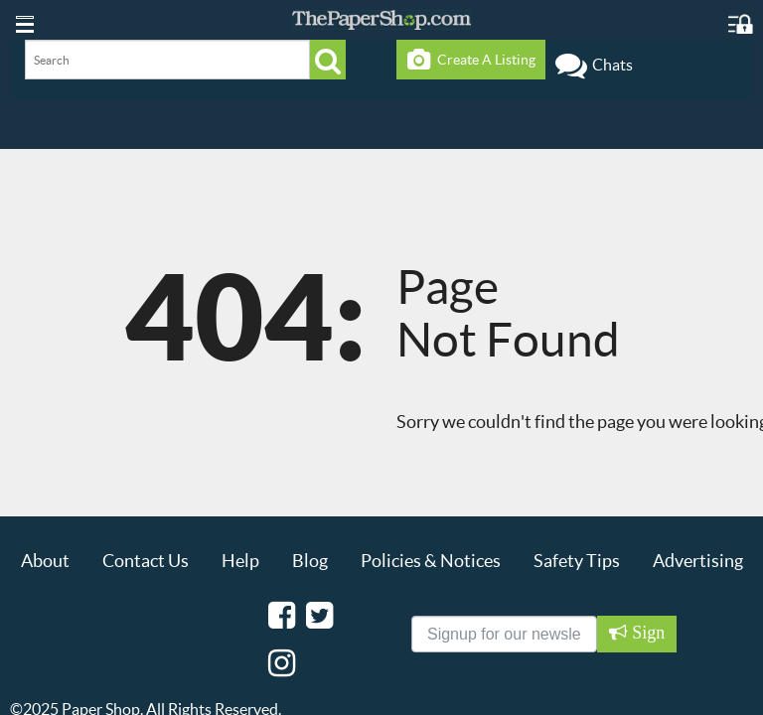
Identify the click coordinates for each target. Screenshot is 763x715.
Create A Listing (471, 60)
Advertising (698, 560)
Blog (310, 560)
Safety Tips (577, 560)
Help (240, 560)
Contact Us (145, 560)
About (45, 560)
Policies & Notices (431, 560)
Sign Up (645, 638)
